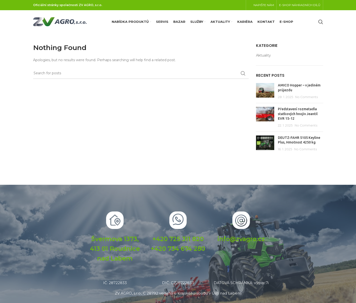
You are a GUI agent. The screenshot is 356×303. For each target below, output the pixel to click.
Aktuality (263, 55)
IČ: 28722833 (115, 282)
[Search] (321, 22)
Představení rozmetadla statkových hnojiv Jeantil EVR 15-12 (298, 113)
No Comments (306, 97)
